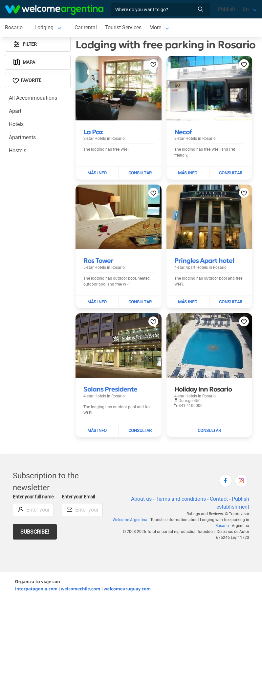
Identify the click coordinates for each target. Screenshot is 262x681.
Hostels (17, 150)
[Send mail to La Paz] (140, 173)
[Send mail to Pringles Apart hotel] (230, 302)
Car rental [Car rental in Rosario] (86, 27)
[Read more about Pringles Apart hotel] (204, 260)
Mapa (23, 62)
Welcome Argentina (130, 519)
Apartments (22, 137)
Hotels (16, 124)
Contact (219, 499)
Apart (15, 111)
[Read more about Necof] (183, 132)
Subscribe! (34, 532)
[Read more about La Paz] (93, 132)
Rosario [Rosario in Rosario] (14, 27)
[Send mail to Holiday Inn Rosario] (209, 430)
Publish (226, 9)
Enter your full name (33, 497)
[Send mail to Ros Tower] (140, 302)
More (155, 27)
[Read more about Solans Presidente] (110, 389)
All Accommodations (33, 98)
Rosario (222, 525)
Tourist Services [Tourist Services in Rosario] (123, 27)
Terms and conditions (181, 499)
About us (141, 499)
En (246, 9)
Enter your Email (78, 497)
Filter (24, 44)
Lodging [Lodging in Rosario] (44, 27)
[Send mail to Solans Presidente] (140, 430)
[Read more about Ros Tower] (98, 260)
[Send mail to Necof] (230, 173)
